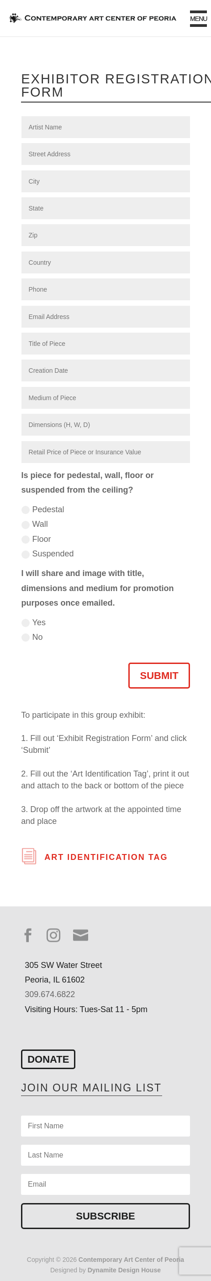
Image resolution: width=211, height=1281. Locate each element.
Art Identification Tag (106, 857)
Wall (34, 524)
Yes (33, 622)
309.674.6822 (50, 994)
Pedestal (42, 509)
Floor (36, 539)
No (32, 637)
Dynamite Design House (124, 1270)
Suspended (47, 553)
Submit (159, 675)
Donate (48, 1059)
